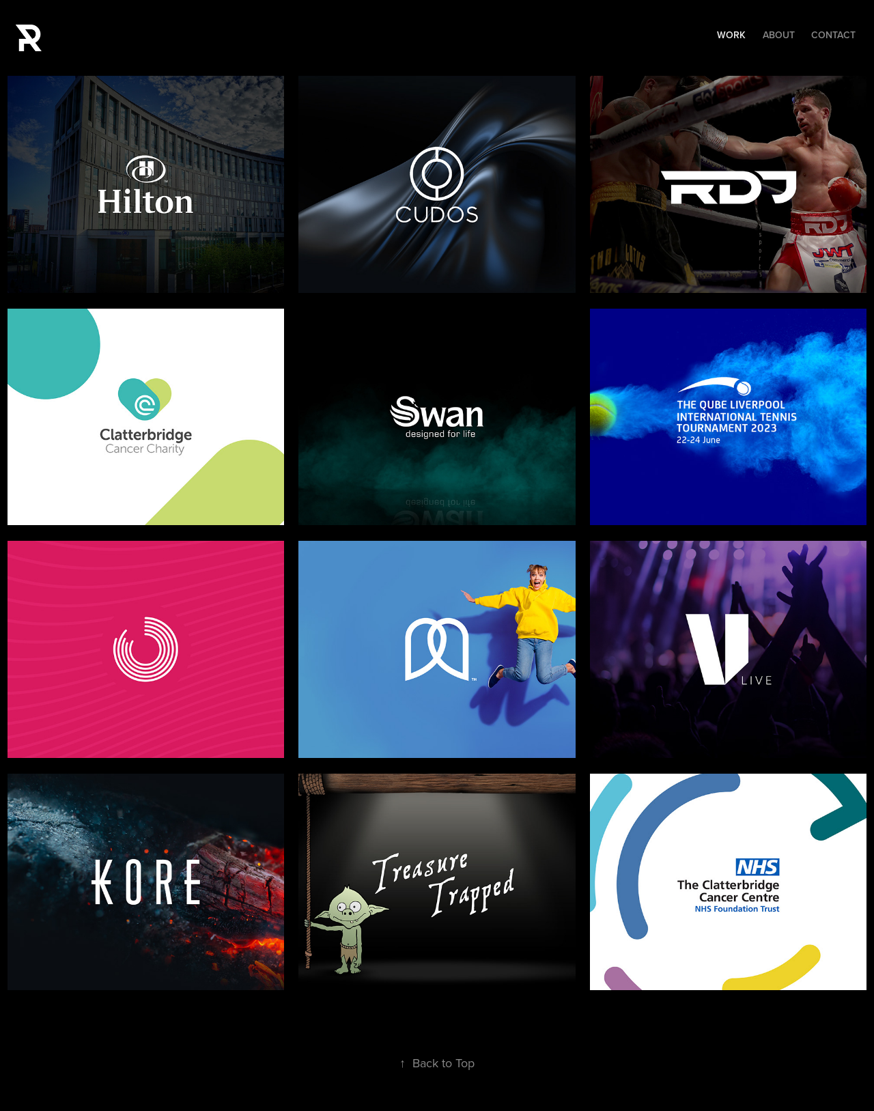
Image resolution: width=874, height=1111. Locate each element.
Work (731, 35)
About (779, 35)
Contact (833, 35)
